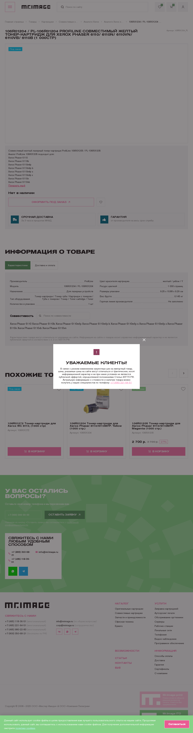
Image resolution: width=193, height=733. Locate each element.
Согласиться (176, 724)
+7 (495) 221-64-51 (121, 382)
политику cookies (25, 728)
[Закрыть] (144, 340)
